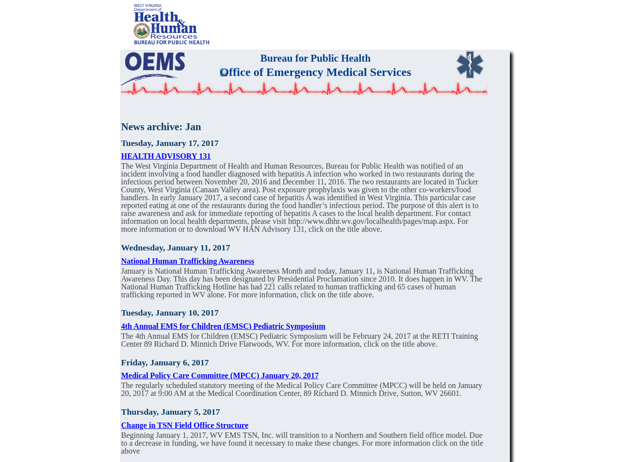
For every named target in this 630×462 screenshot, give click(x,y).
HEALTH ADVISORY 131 (166, 156)
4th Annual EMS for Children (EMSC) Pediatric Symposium (223, 326)
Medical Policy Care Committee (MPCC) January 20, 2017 (219, 375)
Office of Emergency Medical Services (315, 72)
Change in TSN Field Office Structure (185, 425)
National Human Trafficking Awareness (187, 261)
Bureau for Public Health (315, 58)
